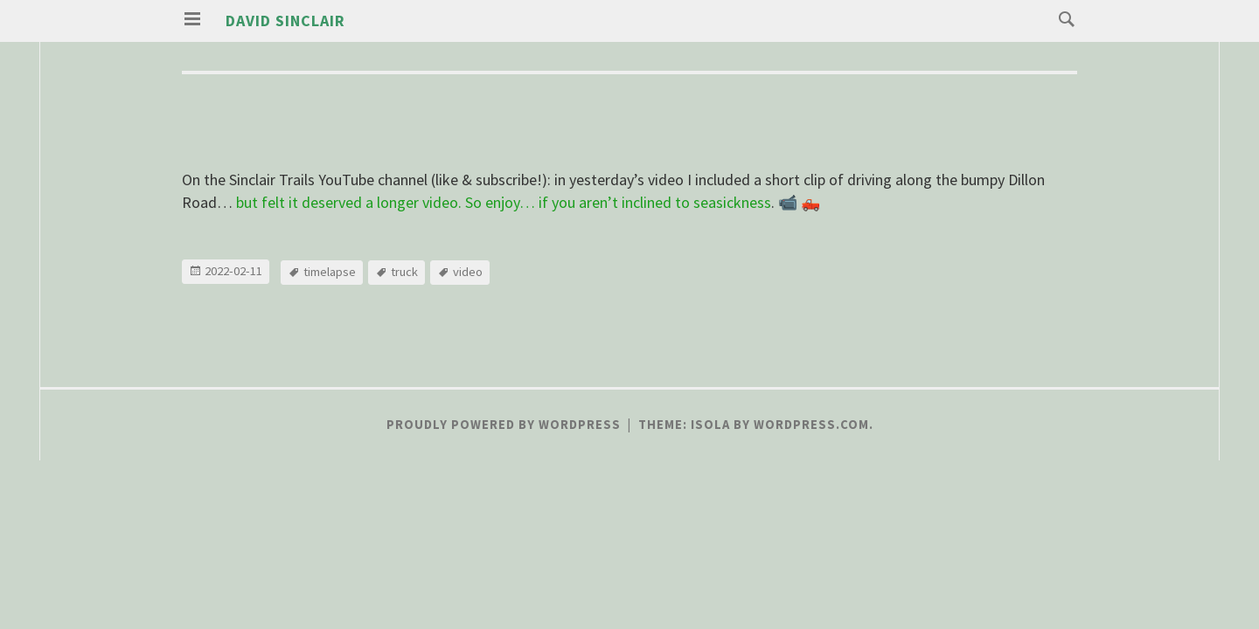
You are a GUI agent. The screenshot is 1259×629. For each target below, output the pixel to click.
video (468, 272)
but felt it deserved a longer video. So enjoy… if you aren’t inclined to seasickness (503, 202)
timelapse (329, 272)
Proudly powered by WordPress (503, 424)
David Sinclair (285, 20)
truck (404, 272)
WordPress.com (811, 424)
